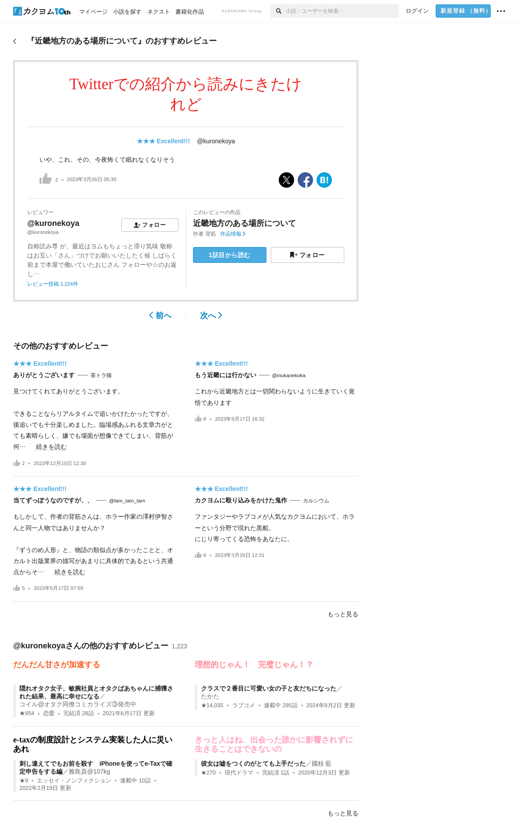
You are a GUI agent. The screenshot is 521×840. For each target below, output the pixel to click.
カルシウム (316, 500)
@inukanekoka (289, 375)
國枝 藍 (322, 763)
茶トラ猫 (101, 375)
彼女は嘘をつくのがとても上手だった (253, 763)
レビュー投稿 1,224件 (52, 284)
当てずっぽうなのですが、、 (53, 500)
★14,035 (212, 705)
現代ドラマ (239, 773)
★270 (208, 773)
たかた (210, 696)
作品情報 (232, 233)
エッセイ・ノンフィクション (74, 781)
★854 (26, 713)
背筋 (210, 233)
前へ (160, 315)
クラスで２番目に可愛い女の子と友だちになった (268, 688)
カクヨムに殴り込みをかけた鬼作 (241, 500)
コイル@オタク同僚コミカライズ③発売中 (77, 704)
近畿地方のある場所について (244, 223)
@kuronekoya (216, 141)
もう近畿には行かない (225, 374)
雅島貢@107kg (89, 771)
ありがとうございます (44, 374)
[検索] (278, 11)
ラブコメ (243, 705)
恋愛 (49, 713)
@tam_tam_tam (127, 500)
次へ (211, 315)
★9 (23, 781)
